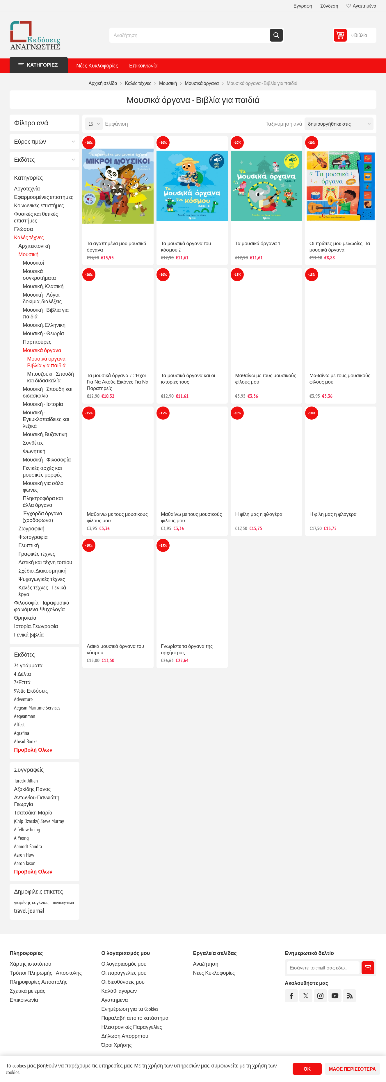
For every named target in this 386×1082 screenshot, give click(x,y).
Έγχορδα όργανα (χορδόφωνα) (42, 516)
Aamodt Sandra (28, 846)
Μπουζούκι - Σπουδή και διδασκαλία (50, 377)
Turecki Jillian (26, 780)
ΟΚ (307, 1069)
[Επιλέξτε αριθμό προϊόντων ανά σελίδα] (94, 123)
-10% (89, 142)
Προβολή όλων (33, 749)
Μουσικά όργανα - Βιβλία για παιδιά (47, 362)
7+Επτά (22, 682)
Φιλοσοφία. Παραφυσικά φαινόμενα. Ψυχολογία (41, 606)
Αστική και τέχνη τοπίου (45, 562)
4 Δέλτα (22, 674)
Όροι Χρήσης (116, 1045)
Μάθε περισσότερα (352, 1069)
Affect (19, 724)
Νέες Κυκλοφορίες (97, 65)
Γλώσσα (23, 229)
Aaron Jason (24, 863)
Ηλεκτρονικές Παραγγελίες (131, 1027)
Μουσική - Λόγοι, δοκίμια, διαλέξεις (42, 298)
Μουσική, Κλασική (43, 286)
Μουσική (28, 254)
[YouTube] (334, 995)
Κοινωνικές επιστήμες (39, 205)
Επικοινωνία (143, 65)
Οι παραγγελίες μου (123, 972)
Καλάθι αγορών (119, 990)
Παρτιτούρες (37, 341)
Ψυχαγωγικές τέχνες (41, 579)
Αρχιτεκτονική (34, 246)
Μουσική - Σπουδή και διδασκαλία (47, 392)
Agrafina (21, 733)
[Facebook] (291, 995)
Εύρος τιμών (30, 141)
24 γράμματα (28, 665)
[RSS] (349, 995)
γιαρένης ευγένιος (31, 902)
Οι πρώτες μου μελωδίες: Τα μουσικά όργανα (339, 246)
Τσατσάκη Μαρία (33, 812)
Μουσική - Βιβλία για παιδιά (46, 313)
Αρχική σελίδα (102, 83)
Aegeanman (24, 716)
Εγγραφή (302, 6)
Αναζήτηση (276, 35)
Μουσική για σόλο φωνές (43, 486)
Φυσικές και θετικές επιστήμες (36, 217)
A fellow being (27, 829)
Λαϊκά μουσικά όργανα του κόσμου (115, 649)
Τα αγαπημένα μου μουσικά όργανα (116, 246)
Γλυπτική (28, 545)
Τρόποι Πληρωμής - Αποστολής (46, 972)
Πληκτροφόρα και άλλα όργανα (43, 501)
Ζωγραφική (31, 528)
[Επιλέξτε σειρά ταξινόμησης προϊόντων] (339, 123)
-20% (311, 142)
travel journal (29, 910)
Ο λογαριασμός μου (123, 963)
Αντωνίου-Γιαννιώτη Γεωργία (36, 801)
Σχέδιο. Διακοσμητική (42, 570)
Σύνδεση (329, 6)
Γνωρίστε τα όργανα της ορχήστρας (187, 649)
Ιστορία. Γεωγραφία (36, 626)
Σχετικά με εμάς (27, 990)
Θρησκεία (25, 617)
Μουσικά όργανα (42, 350)
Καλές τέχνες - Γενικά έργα (42, 591)
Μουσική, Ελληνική (44, 325)
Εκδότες (24, 159)
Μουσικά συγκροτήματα (39, 274)
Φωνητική (34, 451)
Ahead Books (25, 741)
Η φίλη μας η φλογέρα (258, 514)
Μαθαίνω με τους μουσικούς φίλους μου (265, 378)
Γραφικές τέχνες (36, 553)
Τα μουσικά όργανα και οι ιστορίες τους (188, 378)
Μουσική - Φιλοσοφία (47, 459)
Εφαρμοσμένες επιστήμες (43, 197)
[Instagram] (320, 995)
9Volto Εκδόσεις (31, 690)
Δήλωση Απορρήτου (124, 1036)
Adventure (23, 699)
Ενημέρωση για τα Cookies (129, 1009)
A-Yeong (21, 838)
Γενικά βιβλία (29, 634)
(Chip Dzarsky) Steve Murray (39, 821)
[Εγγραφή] (323, 967)
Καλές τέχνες (29, 237)
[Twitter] (305, 995)
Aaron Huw (24, 854)
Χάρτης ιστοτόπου (30, 963)
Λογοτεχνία (27, 188)
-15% (237, 274)
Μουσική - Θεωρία (43, 333)
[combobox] (190, 35)
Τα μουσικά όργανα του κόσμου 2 (186, 246)
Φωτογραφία (33, 537)
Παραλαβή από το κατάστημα (134, 1018)
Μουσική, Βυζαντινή (45, 434)
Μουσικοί (33, 262)
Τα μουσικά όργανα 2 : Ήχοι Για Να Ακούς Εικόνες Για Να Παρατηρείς (117, 381)
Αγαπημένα (114, 1000)
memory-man (63, 902)
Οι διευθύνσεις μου (123, 981)
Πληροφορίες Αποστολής (38, 981)
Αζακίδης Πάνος (32, 789)
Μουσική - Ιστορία (43, 404)
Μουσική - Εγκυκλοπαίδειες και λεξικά (46, 419)
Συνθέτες (33, 442)
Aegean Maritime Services (37, 707)
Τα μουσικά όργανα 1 (257, 243)
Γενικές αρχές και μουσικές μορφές (42, 471)
